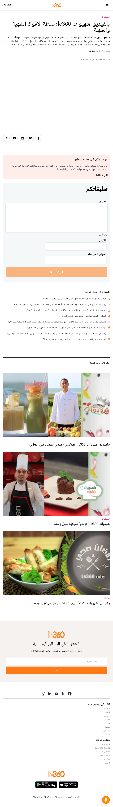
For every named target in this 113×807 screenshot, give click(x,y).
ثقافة (107, 719)
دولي (108, 734)
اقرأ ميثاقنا (102, 175)
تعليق (102, 201)
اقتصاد (107, 712)
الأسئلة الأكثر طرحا (102, 748)
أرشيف (107, 763)
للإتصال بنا (105, 759)
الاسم (102, 240)
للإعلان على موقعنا (102, 752)
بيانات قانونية (104, 755)
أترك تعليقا (56, 272)
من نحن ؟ (106, 744)
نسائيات (106, 17)
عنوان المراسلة (96, 254)
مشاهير (107, 731)
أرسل (56, 670)
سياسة (107, 708)
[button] (106, 800)
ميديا (108, 723)
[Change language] (7, 5)
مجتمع (107, 716)
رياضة (107, 727)
